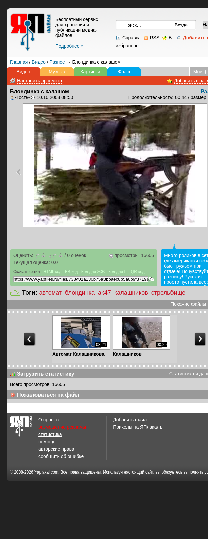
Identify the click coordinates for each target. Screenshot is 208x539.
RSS (154, 37)
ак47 (104, 292)
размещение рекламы (62, 427)
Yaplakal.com (46, 472)
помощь (47, 441)
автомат (50, 292)
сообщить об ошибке (61, 456)
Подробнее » (69, 46)
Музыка (57, 71)
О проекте (49, 419)
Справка (131, 37)
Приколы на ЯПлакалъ (137, 427)
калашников (131, 292)
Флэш (124, 71)
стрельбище (168, 292)
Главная (19, 62)
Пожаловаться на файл (48, 395)
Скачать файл (26, 271)
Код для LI (118, 271)
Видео (39, 62)
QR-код (138, 271)
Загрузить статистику (45, 374)
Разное (57, 62)
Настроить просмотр (39, 80)
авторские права (56, 449)
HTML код (52, 271)
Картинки (90, 71)
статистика (50, 434)
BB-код (71, 271)
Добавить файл (130, 419)
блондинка (80, 292)
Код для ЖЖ (93, 271)
